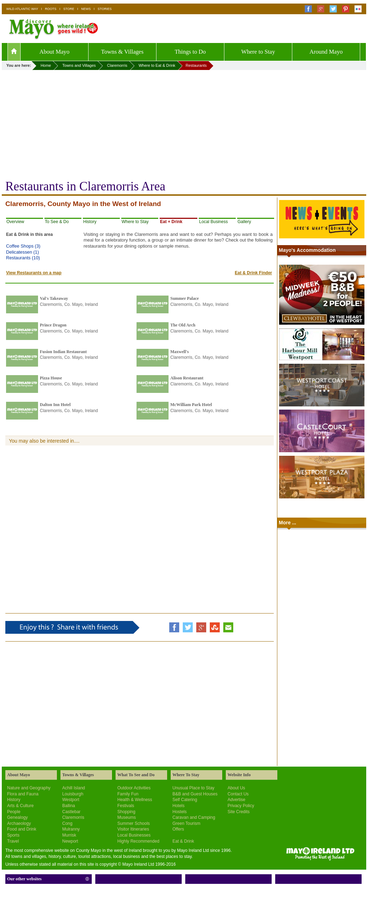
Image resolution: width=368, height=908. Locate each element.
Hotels (178, 805)
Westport (70, 799)
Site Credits (239, 811)
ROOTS (51, 9)
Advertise (236, 799)
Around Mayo (326, 51)
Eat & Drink (183, 841)
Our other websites (24, 878)
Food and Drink (21, 829)
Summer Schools (133, 823)
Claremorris (73, 817)
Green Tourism (186, 823)
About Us (236, 787)
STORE (68, 9)
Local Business (213, 221)
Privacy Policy (241, 805)
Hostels (179, 811)
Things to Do (190, 51)
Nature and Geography (28, 787)
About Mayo (54, 51)
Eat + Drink (171, 221)
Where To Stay (185, 774)
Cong (67, 823)
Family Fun (127, 793)
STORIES (105, 9)
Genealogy (17, 817)
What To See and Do (136, 774)
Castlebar (71, 811)
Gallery (244, 221)
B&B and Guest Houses (195, 793)
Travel (13, 841)
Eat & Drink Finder (253, 272)
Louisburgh (72, 793)
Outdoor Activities (133, 787)
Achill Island (73, 787)
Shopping (126, 811)
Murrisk (69, 835)
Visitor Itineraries (133, 829)
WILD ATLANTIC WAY (22, 9)
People (13, 811)
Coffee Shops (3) (23, 246)
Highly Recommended (138, 841)
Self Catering (184, 799)
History (89, 221)
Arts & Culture (20, 805)
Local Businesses (133, 835)
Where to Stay (258, 51)
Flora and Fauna (22, 793)
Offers (178, 829)
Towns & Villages (122, 51)
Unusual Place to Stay (193, 787)
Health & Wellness (134, 799)
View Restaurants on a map (34, 272)
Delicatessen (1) (22, 252)
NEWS (86, 9)
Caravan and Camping (193, 817)
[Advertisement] (184, 123)
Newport (70, 841)
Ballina (68, 805)
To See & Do (57, 221)
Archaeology (19, 823)
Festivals (125, 805)
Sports (13, 835)
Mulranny (71, 829)
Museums (126, 817)
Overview (15, 221)
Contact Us (238, 793)
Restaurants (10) (23, 257)
